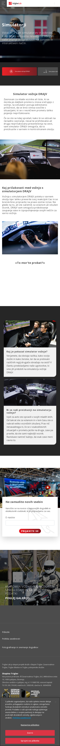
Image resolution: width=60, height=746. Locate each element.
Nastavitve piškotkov (30, 725)
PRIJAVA (56, 3)
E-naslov (10, 517)
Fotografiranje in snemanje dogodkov (20, 647)
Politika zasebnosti (11, 638)
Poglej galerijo (17, 598)
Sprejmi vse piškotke (30, 740)
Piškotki (5, 632)
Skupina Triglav (10, 673)
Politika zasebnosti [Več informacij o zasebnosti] (22, 717)
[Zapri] (55, 702)
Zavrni (30, 733)
